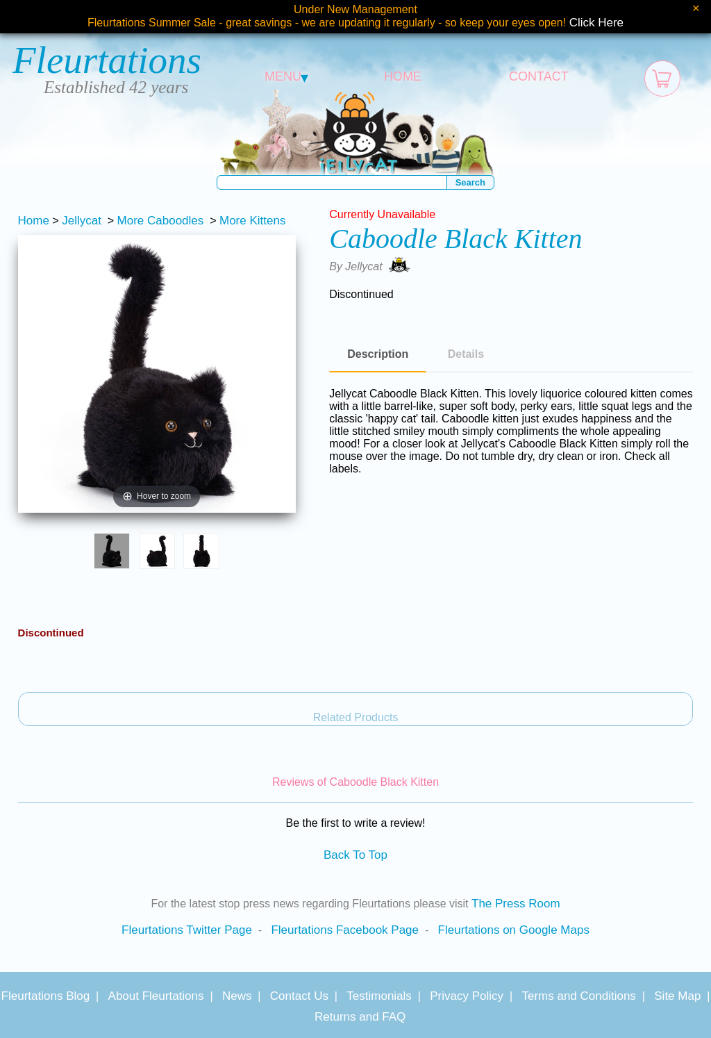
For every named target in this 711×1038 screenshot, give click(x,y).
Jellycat (81, 220)
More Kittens (252, 220)
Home (33, 220)
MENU (286, 76)
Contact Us (299, 996)
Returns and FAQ (360, 1016)
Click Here (596, 22)
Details (466, 354)
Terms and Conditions (578, 996)
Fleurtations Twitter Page (187, 930)
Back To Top (355, 855)
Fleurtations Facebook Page (345, 930)
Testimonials (379, 996)
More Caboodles (160, 220)
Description (377, 354)
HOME (402, 76)
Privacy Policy (466, 996)
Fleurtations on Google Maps (513, 930)
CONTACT (539, 76)
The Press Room (515, 903)
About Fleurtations (156, 996)
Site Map (677, 996)
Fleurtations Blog (45, 996)
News (237, 996)
